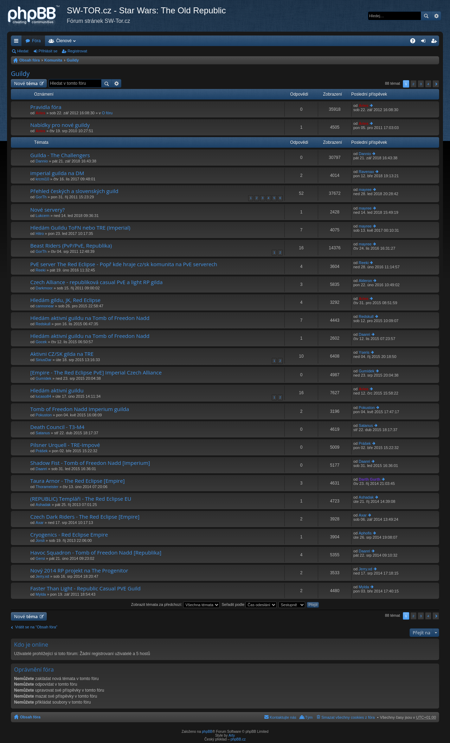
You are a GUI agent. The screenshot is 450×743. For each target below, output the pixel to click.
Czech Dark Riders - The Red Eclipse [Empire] (85, 516)
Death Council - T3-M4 (57, 427)
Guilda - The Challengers (60, 155)
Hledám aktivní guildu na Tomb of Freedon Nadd (89, 318)
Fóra (36, 40)
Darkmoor (44, 288)
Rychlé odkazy (17, 42)
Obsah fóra (29, 60)
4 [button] (428, 84)
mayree (365, 189)
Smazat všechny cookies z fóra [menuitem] (348, 717)
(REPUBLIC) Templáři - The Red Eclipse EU (80, 498)
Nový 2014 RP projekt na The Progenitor (79, 570)
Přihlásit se (48, 51)
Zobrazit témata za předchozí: (175, 604)
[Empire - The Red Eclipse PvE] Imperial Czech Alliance (96, 372)
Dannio (42, 161)
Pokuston (44, 415)
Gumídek (43, 378)
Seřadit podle (249, 604)
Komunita (53, 60)
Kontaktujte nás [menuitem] (283, 717)
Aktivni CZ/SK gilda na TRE (62, 354)
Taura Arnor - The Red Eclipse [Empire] (77, 481)
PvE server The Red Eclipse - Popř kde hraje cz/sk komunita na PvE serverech (123, 264)
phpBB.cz (238, 739)
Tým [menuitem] (309, 717)
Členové (64, 40)
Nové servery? (47, 209)
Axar (40, 522)
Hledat (426, 16)
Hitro (40, 233)
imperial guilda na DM (57, 173)
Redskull (43, 324)
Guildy (73, 60)
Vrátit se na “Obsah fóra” (36, 627)
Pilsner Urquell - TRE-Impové (65, 445)
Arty (232, 735)
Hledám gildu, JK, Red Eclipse (65, 300)
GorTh (41, 197)
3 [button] (421, 84)
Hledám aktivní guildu (57, 390)
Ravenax (366, 171)
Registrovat (77, 51)
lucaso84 (43, 396)
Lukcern (42, 215)
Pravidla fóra (46, 107)
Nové (26, 83)
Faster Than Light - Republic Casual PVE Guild (85, 588)
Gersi (40, 558)
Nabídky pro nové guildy (60, 125)
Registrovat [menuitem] (435, 42)
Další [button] (435, 84)
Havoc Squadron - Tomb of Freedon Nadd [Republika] (95, 552)
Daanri (364, 334)
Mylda (41, 594)
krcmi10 (42, 179)
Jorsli (40, 540)
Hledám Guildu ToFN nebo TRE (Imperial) (80, 227)
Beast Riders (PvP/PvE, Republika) (71, 245)
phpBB (207, 732)
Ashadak (43, 504)
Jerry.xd (42, 576)
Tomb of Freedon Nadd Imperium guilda (79, 409)
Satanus (43, 433)
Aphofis (365, 533)
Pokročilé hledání (436, 16)
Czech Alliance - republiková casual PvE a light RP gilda (96, 282)
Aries (40, 113)
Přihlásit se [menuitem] (425, 42)
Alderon (365, 280)
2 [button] (413, 84)
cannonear (45, 306)
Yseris (364, 352)
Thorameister (47, 487)
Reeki (40, 270)
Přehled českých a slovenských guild (74, 191)
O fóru (107, 113)
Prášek (41, 451)
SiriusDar (43, 360)
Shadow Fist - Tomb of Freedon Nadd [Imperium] (90, 463)
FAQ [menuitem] (415, 42)
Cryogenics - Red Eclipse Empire (69, 534)
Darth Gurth (369, 479)
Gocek (41, 342)
